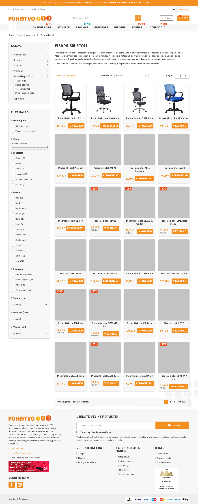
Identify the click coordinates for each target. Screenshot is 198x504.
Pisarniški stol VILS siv (70, 168)
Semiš (19, 169)
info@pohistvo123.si (19, 9)
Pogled (169, 75)
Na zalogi (21, 126)
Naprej (182, 402)
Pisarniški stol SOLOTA (70, 221)
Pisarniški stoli (22, 85)
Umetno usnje (23, 179)
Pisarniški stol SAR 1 (174, 168)
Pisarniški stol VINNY (105, 221)
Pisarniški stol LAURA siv (139, 376)
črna (19, 261)
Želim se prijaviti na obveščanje (94, 432)
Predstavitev (162, 454)
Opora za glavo (24, 280)
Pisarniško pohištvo (23, 76)
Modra (20, 208)
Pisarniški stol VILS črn (139, 323)
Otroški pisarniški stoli (25, 93)
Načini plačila (123, 470)
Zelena (20, 256)
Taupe (19, 245)
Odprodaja (158, 26)
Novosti (81, 458)
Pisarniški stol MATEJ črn (105, 376)
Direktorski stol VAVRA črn (105, 273)
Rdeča (20, 213)
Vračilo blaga (123, 465)
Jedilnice (63, 27)
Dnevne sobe (42, 26)
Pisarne (119, 27)
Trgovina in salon (164, 458)
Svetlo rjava (22, 235)
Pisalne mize (20, 81)
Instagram (20, 485)
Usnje (19, 184)
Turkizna (20, 250)
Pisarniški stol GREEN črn (139, 118)
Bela (19, 198)
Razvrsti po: (107, 75)
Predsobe (101, 27)
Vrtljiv (20, 285)
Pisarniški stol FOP (174, 323)
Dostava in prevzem (126, 461)
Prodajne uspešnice (87, 462)
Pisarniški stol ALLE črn (70, 118)
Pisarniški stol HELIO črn (174, 273)
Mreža (20, 163)
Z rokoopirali (23, 290)
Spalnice (83, 26)
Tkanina (21, 174)
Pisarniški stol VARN (71, 273)
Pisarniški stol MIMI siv (70, 323)
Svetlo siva (21, 240)
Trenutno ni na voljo (25, 131)
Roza (19, 224)
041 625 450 (39, 9)
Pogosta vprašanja (126, 474)
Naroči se (172, 425)
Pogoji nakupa (124, 457)
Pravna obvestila (164, 462)
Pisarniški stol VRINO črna (105, 118)
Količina (119, 75)
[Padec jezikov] (180, 9)
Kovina (20, 158)
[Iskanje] (105, 18)
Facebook (12, 485)
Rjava (19, 219)
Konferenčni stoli (22, 89)
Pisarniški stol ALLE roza (70, 376)
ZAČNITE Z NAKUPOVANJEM (140, 3)
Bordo (19, 203)
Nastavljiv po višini (25, 274)
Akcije (81, 454)
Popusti (138, 26)
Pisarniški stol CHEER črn (139, 273)
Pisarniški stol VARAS (104, 168)
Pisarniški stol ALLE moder (173, 118)
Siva (19, 229)
